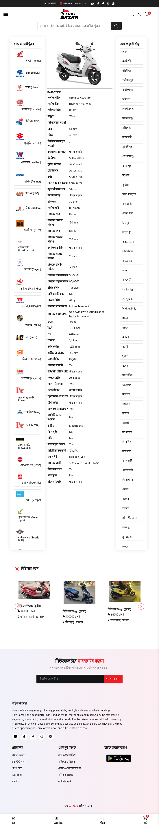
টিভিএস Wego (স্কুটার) (29, 606)
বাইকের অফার (65, 775)
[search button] (116, 26)
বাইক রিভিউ (64, 781)
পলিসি (15, 781)
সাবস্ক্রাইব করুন (113, 679)
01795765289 (50, 3)
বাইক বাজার (85, 806)
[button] (141, 606)
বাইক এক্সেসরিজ (66, 755)
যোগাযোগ (17, 775)
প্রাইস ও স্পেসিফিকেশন (69, 768)
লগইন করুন (18, 755)
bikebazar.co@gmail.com (73, 3)
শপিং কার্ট (17, 768)
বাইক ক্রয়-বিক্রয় (66, 762)
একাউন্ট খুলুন (19, 762)
